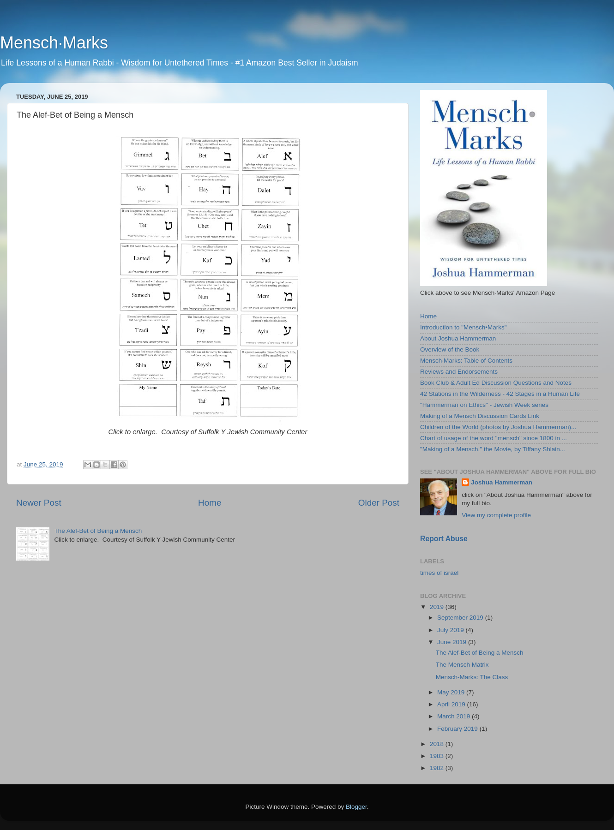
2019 (437, 606)
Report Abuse (444, 539)
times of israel (439, 572)
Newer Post (38, 503)
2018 (437, 743)
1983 (437, 755)
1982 (437, 767)
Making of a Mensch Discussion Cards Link (479, 415)
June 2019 (452, 642)
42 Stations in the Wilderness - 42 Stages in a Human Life (500, 393)
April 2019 (452, 704)
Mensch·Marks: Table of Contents (466, 360)
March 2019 (454, 716)
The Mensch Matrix (462, 664)
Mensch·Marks (54, 42)
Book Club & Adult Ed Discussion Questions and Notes (496, 382)
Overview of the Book (449, 349)
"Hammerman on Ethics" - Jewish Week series (484, 404)
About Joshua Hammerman (458, 338)
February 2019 (458, 728)
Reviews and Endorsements (459, 371)
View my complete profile (496, 515)
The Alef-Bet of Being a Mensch (98, 530)
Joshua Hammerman (501, 482)
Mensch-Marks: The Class (472, 677)
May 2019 (451, 692)
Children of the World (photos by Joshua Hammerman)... (498, 427)
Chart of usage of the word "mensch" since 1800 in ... (493, 438)
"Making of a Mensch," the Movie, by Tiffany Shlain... (492, 449)
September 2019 (461, 617)
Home (209, 503)
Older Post (378, 503)
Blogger (356, 806)
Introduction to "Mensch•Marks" (463, 327)
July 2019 (451, 630)
